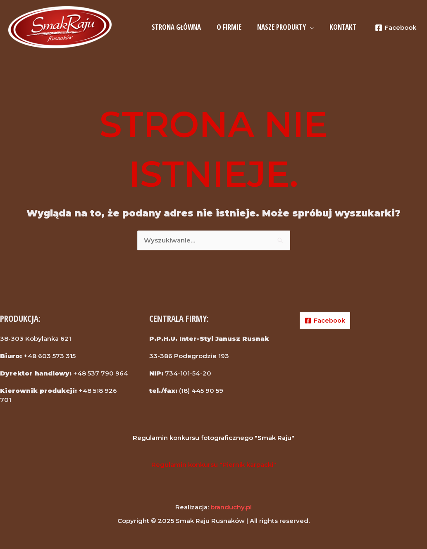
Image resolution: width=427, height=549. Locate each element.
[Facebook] (395, 27)
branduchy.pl (231, 507)
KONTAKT (343, 27)
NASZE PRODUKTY (284, 27)
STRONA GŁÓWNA (182, 27)
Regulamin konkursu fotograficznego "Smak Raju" (213, 438)
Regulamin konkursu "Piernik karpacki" (213, 464)
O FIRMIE (233, 27)
